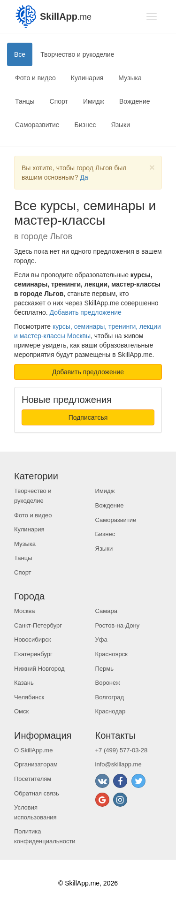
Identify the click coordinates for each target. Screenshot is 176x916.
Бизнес (85, 125)
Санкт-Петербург (38, 625)
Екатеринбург (33, 654)
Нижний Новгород (39, 668)
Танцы (25, 101)
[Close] (152, 167)
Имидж (93, 101)
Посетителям (32, 778)
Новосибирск (32, 639)
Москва (24, 610)
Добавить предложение (86, 312)
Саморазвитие (37, 125)
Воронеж (107, 682)
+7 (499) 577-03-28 (121, 750)
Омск (21, 711)
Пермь (104, 668)
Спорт (59, 101)
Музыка (130, 78)
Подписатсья (88, 417)
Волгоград (109, 697)
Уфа (101, 639)
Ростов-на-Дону (117, 625)
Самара (106, 610)
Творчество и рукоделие (77, 54)
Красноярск (111, 654)
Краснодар (110, 711)
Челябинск (29, 697)
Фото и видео (35, 78)
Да (84, 177)
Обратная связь (36, 793)
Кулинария (87, 78)
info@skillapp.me (118, 764)
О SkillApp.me (33, 750)
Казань (24, 682)
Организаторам (36, 764)
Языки (120, 125)
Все (19, 54)
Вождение (134, 101)
